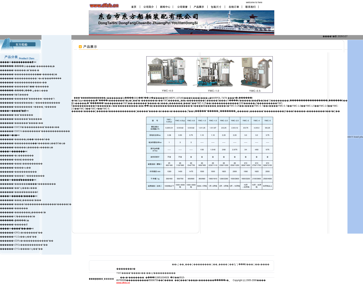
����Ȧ (20, 176)
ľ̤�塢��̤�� (21, 94)
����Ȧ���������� (31, 204)
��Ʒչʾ (233, 264)
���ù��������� (29, 163)
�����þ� (50, 74)
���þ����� (24, 159)
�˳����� (107, 279)
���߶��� (245, 264)
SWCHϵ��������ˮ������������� (42, 131)
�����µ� (22, 139)
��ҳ (175, 264)
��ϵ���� (262, 264)
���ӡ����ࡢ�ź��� (28, 200)
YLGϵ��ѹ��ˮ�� (26, 236)
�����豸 (21, 224)
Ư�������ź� (25, 216)
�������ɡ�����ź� (30, 212)
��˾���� (220, 264)
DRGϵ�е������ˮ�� (29, 232)
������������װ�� (31, 82)
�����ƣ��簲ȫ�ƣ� (51, 143)
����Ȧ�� (42, 139)
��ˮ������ (24, 115)
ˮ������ (35, 98)
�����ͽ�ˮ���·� (27, 70)
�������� (24, 107)
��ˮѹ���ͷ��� (26, 188)
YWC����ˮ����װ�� (131, 273)
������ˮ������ (28, 119)
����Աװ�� (23, 66)
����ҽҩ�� (23, 167)
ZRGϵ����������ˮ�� (31, 245)
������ (42, 86)
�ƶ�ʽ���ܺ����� (50, 78)
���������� (26, 74)
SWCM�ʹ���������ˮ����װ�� (37, 127)
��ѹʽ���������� (161, 273)
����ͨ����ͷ (24, 102)
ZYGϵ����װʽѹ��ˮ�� (29, 249)
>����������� (47, 102)
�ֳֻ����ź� (22, 220)
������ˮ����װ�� (29, 123)
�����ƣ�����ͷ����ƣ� (34, 147)
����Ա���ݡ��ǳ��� (31, 90)
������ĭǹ (22, 86)
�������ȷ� (45, 66)
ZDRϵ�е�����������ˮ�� (34, 241)
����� (50, 107)
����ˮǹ (49, 98)
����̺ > (39, 107)
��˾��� (185, 264)
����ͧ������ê (26, 192)
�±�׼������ (24, 155)
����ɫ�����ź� (59, 204)
